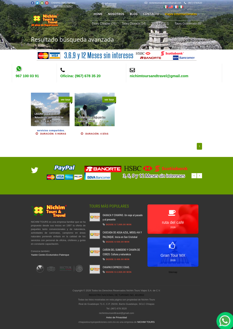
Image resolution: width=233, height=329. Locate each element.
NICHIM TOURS (146, 322)
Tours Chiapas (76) (104, 23)
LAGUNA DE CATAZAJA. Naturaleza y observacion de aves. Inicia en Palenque (49, 117)
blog (134, 14)
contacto (151, 14)
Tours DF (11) (160, 23)
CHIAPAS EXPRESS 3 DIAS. (116, 267)
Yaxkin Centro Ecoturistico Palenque (50, 254)
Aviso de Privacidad (116, 317)
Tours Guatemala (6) (188, 23)
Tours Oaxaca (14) (134, 23)
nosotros (116, 14)
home (98, 14)
